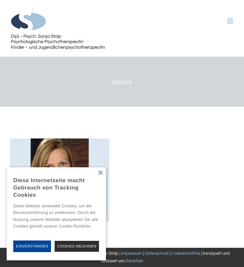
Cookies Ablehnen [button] (76, 246)
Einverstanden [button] (32, 246)
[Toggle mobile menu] (230, 21)
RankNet (134, 261)
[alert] (56, 213)
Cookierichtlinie (185, 253)
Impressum (131, 253)
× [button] (100, 173)
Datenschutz (157, 253)
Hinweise (21, 233)
